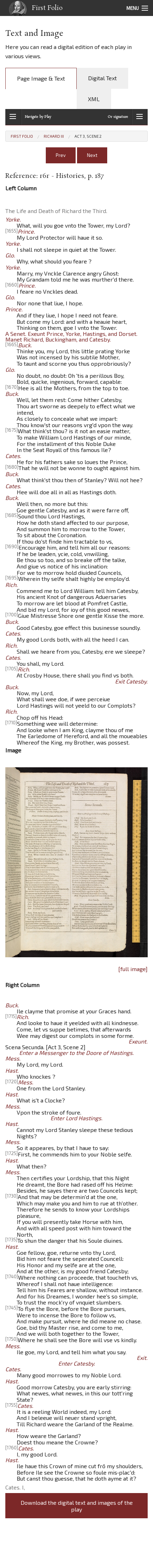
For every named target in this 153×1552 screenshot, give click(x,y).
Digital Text (102, 78)
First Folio (33, 9)
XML (94, 99)
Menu (132, 8)
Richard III (54, 136)
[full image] (133, 968)
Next (92, 155)
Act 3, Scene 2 (88, 136)
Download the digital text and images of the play (77, 1506)
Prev (61, 155)
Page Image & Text (41, 78)
